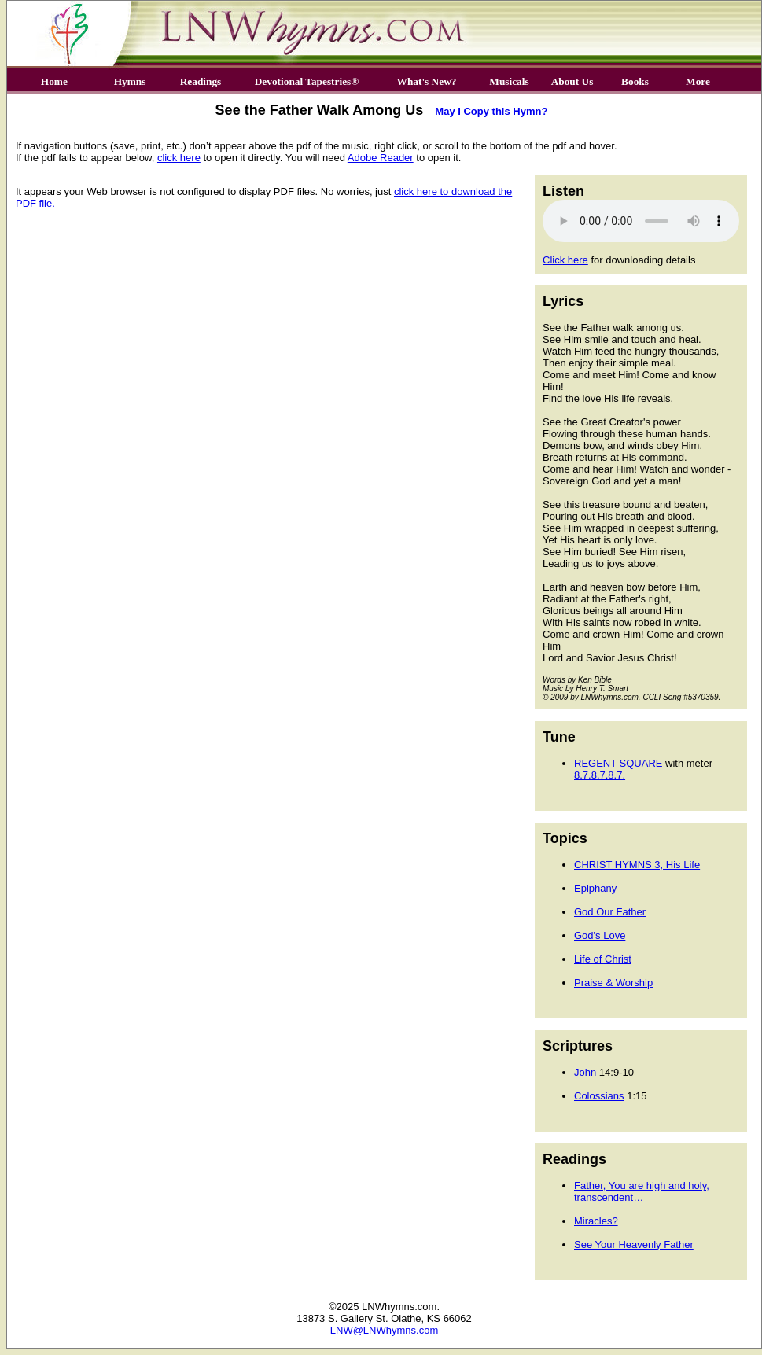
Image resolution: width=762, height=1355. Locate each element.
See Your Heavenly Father (634, 1244)
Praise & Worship (613, 983)
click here (179, 158)
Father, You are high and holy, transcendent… (641, 1191)
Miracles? (596, 1221)
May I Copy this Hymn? (491, 111)
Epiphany (595, 888)
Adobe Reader (381, 158)
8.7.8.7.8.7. (599, 775)
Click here (565, 260)
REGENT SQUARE (618, 763)
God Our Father (610, 912)
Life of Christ (602, 959)
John (585, 1072)
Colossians (599, 1096)
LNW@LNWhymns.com (384, 1330)
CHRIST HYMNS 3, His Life (637, 865)
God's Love (599, 935)
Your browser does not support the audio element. (641, 221)
